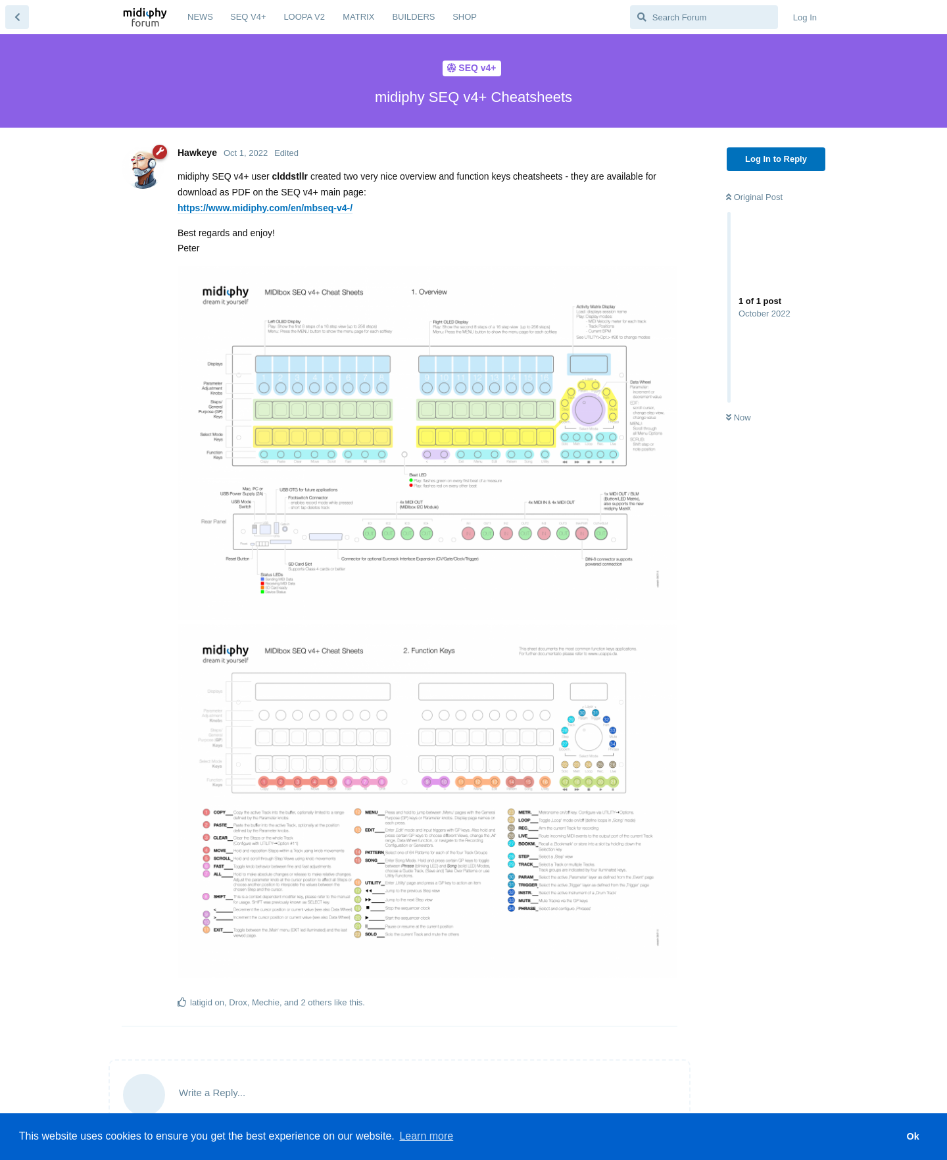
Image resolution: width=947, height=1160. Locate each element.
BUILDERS (413, 17)
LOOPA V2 (304, 17)
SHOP (464, 17)
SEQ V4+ (248, 17)
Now (738, 417)
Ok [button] (912, 1136)
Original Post (754, 197)
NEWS (200, 17)
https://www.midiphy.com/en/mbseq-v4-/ (265, 208)
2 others (316, 1002)
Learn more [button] (426, 1136)
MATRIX (358, 17)
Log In (805, 17)
